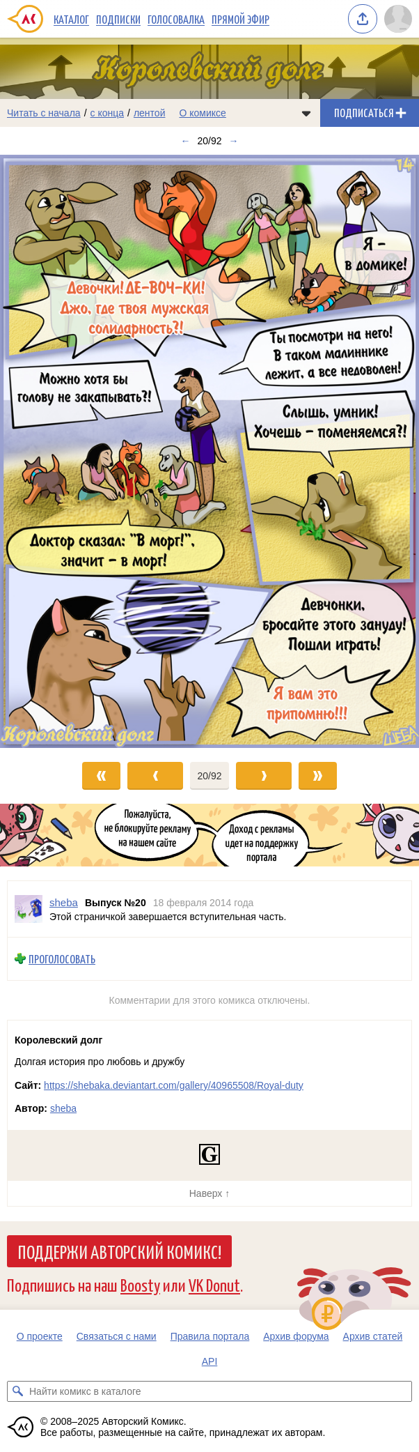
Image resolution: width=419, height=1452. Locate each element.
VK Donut (214, 1284)
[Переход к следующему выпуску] (209, 451)
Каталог (71, 18)
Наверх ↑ (209, 1193)
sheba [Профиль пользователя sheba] (63, 902)
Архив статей (373, 1336)
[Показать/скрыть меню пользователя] (398, 19)
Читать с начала (44, 113)
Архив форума (296, 1336)
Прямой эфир (240, 18)
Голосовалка (176, 18)
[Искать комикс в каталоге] (17, 1391)
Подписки (118, 18)
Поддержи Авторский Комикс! (119, 1251)
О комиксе (202, 113)
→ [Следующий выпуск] (234, 140)
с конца (107, 113)
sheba (63, 1108)
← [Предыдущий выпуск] (185, 140)
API (210, 1361)
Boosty (140, 1284)
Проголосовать (62, 959)
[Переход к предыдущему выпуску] (52, 451)
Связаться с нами (117, 1336)
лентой (150, 113)
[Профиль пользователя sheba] (28, 909)
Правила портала (210, 1336)
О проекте (40, 1336)
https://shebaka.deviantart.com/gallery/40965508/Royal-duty (173, 1085)
